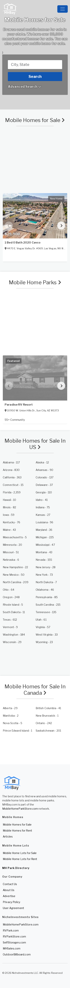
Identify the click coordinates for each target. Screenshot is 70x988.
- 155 (44, 559)
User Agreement (13, 908)
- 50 (13, 574)
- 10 (9, 499)
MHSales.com (12, 948)
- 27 (43, 514)
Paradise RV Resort (19, 404)
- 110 (44, 492)
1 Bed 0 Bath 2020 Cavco (23, 242)
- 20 (12, 544)
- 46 (45, 589)
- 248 (11, 597)
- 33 (47, 634)
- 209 (15, 582)
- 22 (15, 567)
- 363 (12, 477)
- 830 (11, 469)
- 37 (44, 484)
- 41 (42, 499)
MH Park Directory (15, 868)
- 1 (47, 715)
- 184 (14, 634)
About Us (8, 890)
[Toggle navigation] (62, 9)
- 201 (48, 730)
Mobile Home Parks (35, 282)
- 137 (45, 477)
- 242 (44, 723)
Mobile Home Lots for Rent (20, 859)
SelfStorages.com (14, 942)
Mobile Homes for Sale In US (34, 444)
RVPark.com (11, 930)
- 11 (14, 612)
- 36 (44, 529)
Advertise (9, 896)
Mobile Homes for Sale (35, 120)
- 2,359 (12, 492)
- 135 (46, 612)
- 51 (11, 552)
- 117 (11, 462)
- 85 (47, 597)
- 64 (8, 589)
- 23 (44, 642)
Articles (8, 836)
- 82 (9, 507)
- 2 (10, 715)
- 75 (43, 507)
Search (35, 76)
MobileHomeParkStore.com (20, 808)
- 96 (44, 522)
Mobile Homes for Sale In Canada (34, 689)
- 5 (15, 537)
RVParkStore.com (14, 936)
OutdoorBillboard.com (17, 954)
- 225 (45, 537)
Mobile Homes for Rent (17, 830)
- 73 (44, 574)
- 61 (41, 619)
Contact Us (10, 884)
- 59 (8, 514)
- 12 (42, 462)
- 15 (13, 484)
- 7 (46, 582)
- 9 (10, 627)
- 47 (45, 544)
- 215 (48, 604)
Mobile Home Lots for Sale (20, 853)
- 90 (44, 469)
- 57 (43, 627)
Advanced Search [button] (24, 87)
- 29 (12, 642)
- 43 (9, 529)
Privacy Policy (11, 902)
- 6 (11, 559)
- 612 (10, 619)
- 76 (11, 522)
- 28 (46, 567)
